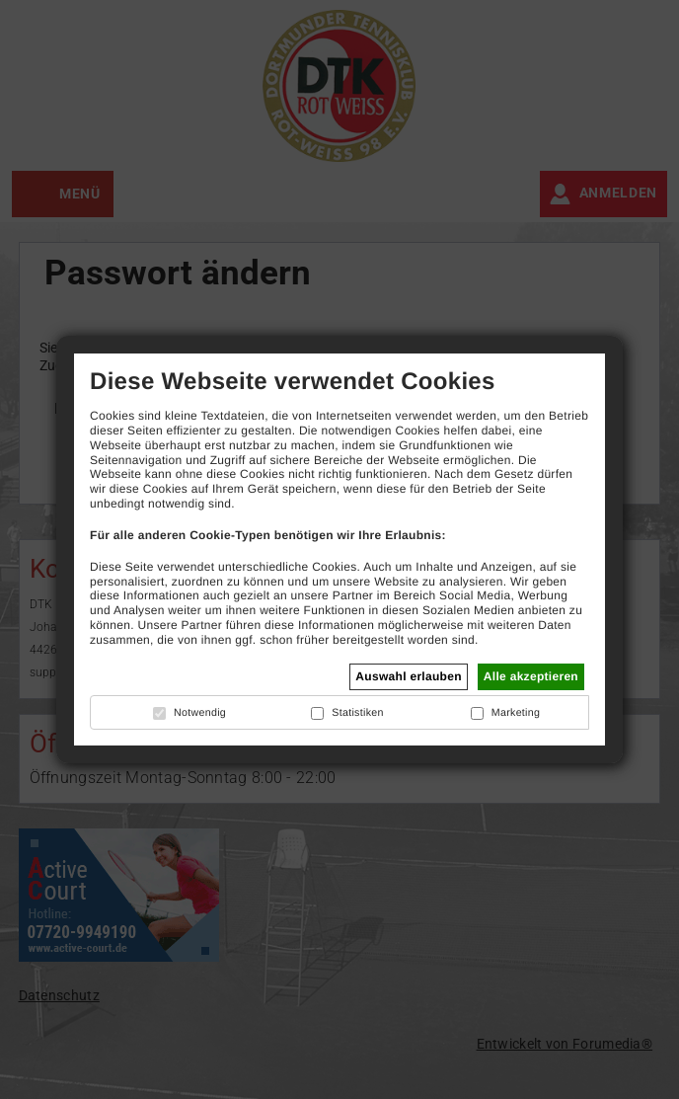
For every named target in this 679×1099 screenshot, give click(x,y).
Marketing (516, 713)
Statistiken (357, 713)
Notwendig (200, 713)
